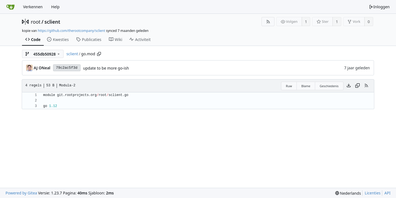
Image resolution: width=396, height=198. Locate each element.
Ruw (289, 86)
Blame (305, 86)
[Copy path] (99, 54)
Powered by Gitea (21, 193)
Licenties (372, 193)
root (35, 21)
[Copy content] (357, 85)
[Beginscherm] (10, 7)
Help (55, 6)
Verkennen (33, 6)
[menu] (348, 193)
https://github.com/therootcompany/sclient (71, 30)
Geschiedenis (329, 86)
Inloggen (379, 6)
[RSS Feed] (268, 21)
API (387, 193)
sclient (52, 21)
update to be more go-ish (106, 68)
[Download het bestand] (348, 85)
